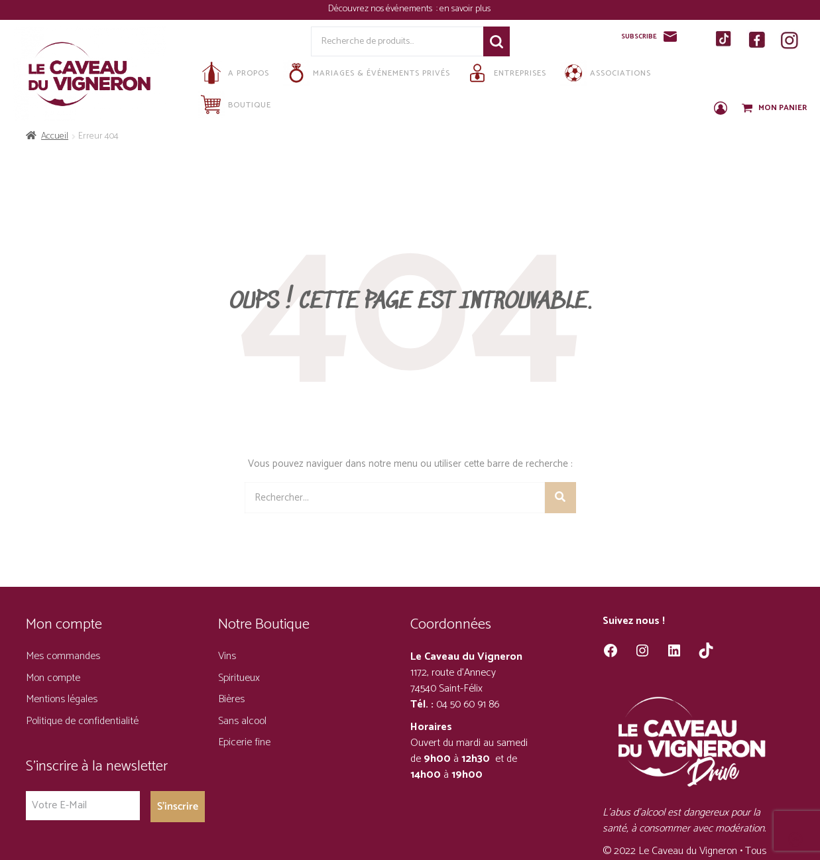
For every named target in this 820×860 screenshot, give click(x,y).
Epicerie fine (244, 742)
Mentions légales (61, 699)
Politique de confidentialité (82, 721)
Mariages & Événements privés (366, 73)
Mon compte (53, 678)
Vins (227, 656)
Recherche (496, 41)
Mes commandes (63, 656)
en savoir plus (466, 9)
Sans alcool (242, 721)
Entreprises (505, 73)
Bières (231, 699)
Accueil (54, 136)
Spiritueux (239, 678)
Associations (605, 73)
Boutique (234, 105)
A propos (233, 73)
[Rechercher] (560, 497)
